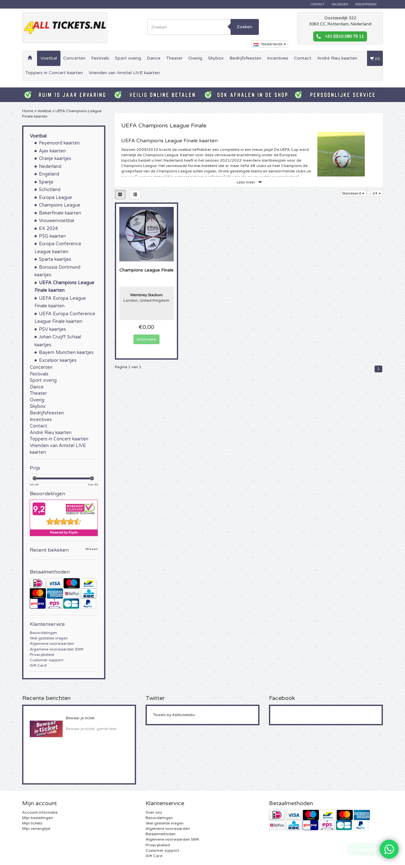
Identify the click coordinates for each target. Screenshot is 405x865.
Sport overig (128, 58)
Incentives (277, 58)
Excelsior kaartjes (58, 360)
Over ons (154, 812)
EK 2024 (48, 228)
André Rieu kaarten (337, 58)
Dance (153, 58)
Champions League (59, 205)
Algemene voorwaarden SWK (57, 649)
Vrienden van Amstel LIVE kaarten (124, 72)
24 (376, 193)
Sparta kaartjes (55, 259)
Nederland (50, 166)
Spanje (46, 182)
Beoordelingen (43, 633)
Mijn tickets (32, 823)
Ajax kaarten (52, 151)
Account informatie (40, 812)
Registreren (366, 4)
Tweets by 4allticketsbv (174, 715)
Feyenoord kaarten (59, 143)
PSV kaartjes (52, 329)
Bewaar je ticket (80, 718)
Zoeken (244, 26)
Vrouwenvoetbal (56, 220)
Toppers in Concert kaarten (54, 72)
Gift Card (38, 665)
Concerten (74, 58)
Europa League (55, 197)
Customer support (46, 660)
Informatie (146, 339)
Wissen (91, 549)
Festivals (100, 58)
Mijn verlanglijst (36, 828)
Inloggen (340, 4)
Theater (174, 58)
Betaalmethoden (161, 834)
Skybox (216, 58)
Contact (317, 4)
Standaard (353, 193)
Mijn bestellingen (37, 818)
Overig (195, 58)
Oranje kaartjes (55, 158)
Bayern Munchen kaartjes (66, 352)
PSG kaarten (52, 236)
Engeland (49, 174)
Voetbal (48, 58)
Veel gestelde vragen (49, 638)
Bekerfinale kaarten (60, 213)
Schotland (49, 189)
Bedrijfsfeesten (245, 58)
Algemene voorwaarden (52, 643)
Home (27, 111)
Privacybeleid (42, 654)
